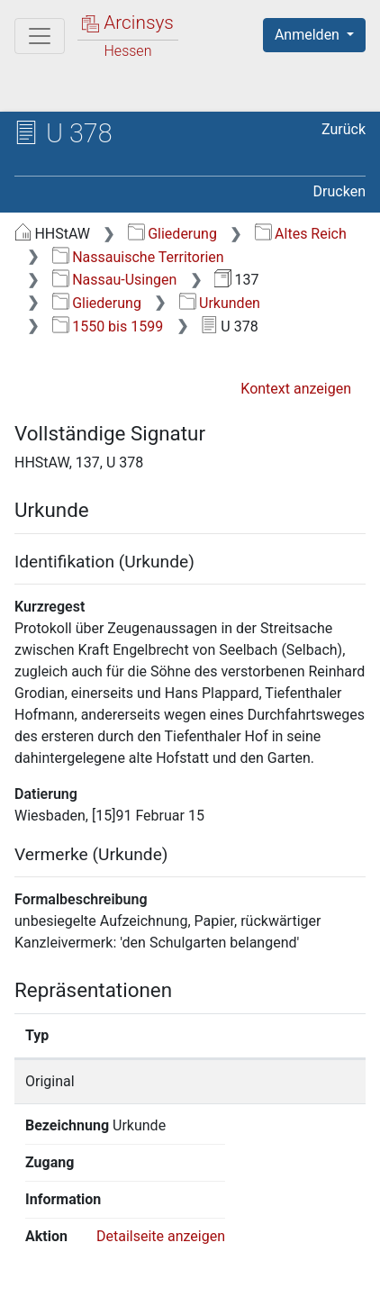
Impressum (242, 1273)
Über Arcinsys (104, 1254)
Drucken (339, 191)
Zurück (343, 129)
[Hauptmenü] (39, 36)
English (41, 1219)
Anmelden (309, 34)
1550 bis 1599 (107, 326)
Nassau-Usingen (114, 279)
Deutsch (108, 1219)
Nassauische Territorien (138, 257)
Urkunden (219, 303)
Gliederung (172, 233)
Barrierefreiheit (108, 1273)
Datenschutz (239, 1254)
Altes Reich (301, 233)
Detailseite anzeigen (160, 1125)
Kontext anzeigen (295, 388)
